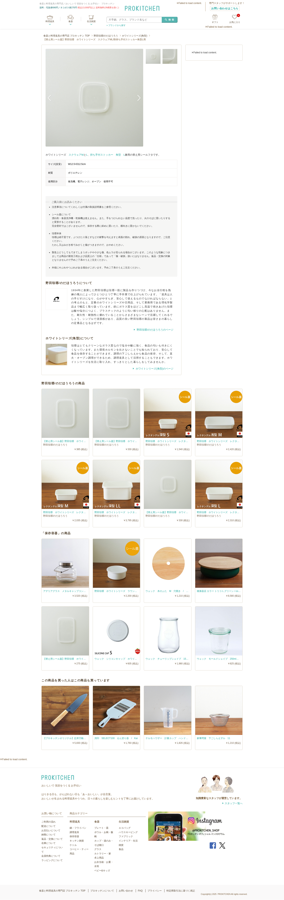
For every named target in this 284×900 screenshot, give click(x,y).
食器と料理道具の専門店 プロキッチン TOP (66, 35)
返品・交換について (52, 839)
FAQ (140, 890)
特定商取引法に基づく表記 (180, 890)
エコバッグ (125, 828)
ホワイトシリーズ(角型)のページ (154, 368)
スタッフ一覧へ (234, 803)
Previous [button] (51, 98)
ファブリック (126, 836)
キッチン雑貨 (77, 840)
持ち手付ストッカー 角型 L (107, 154)
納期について (48, 834)
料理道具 (50, 21)
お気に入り (234, 19)
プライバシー (155, 890)
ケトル (73, 845)
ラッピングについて (52, 860)
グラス (97, 849)
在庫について (48, 843)
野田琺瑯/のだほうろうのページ (154, 329)
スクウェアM (76, 154)
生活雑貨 (91, 21)
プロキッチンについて (102, 890)
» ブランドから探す (116, 25)
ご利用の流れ (48, 821)
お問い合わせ (126, 890)
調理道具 (74, 832)
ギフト (215, 22)
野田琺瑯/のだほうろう (106, 35)
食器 (70, 21)
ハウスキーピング (128, 832)
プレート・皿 (101, 828)
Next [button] (137, 98)
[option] (94, 98)
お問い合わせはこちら (224, 8)
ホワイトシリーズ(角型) (134, 35)
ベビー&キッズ (102, 870)
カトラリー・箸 (102, 853)
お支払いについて (50, 830)
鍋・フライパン (78, 828)
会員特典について (50, 856)
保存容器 (74, 836)
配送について (48, 826)
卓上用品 (99, 857)
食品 (121, 849)
